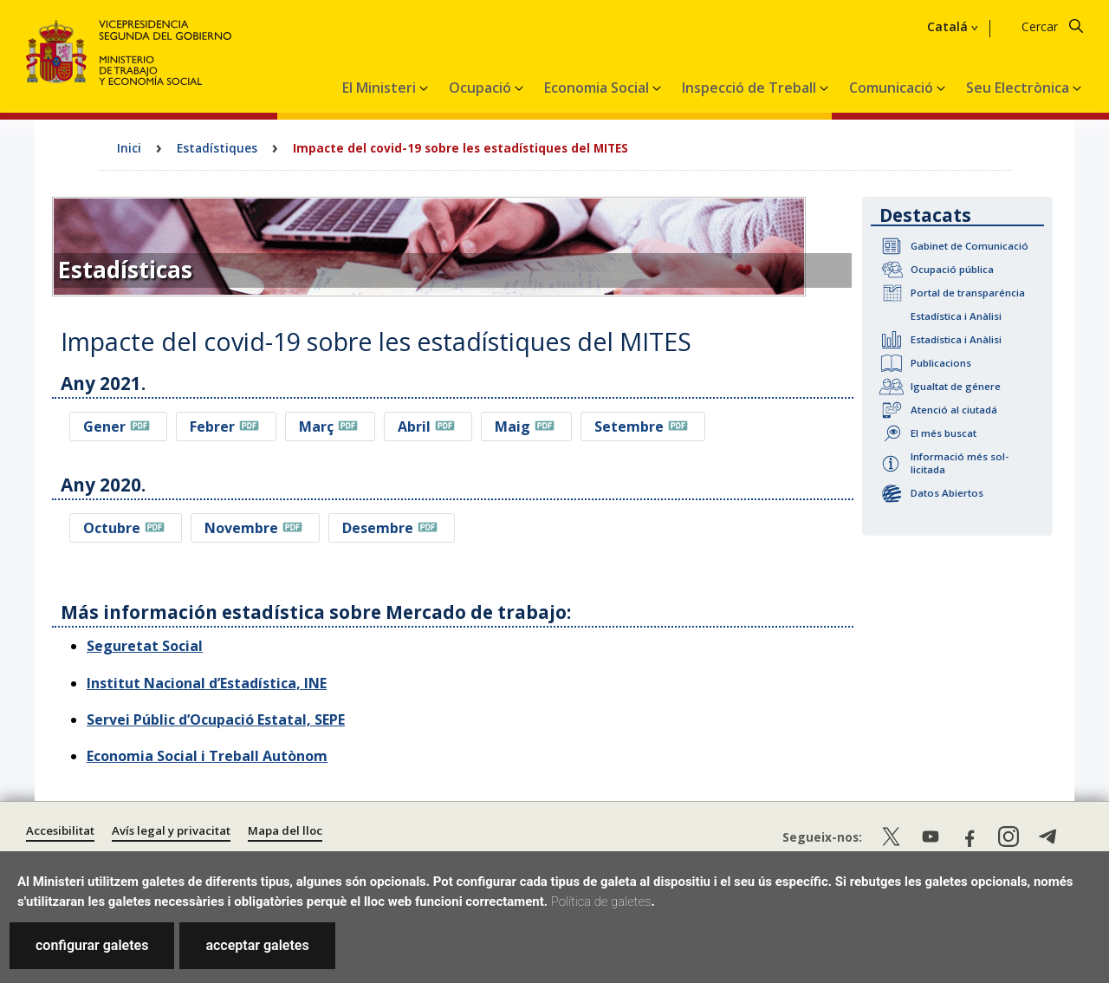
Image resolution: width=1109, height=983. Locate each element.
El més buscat (943, 432)
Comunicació (893, 87)
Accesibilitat (60, 830)
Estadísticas (125, 269)
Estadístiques (217, 148)
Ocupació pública (952, 269)
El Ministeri (380, 87)
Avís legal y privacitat (171, 830)
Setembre (629, 426)
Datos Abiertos (947, 492)
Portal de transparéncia (968, 292)
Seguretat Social (145, 645)
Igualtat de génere (956, 386)
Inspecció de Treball (751, 87)
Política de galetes (601, 901)
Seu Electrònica (1019, 87)
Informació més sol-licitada (959, 463)
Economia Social (598, 87)
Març (316, 426)
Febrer (212, 426)
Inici (129, 148)
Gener (104, 426)
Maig (512, 426)
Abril (414, 426)
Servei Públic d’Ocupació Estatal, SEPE (216, 719)
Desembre (377, 527)
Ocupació (482, 87)
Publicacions (941, 362)
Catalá (947, 27)
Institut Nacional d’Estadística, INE (207, 683)
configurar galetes (92, 945)
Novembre (241, 527)
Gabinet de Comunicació (969, 245)
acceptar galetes (256, 945)
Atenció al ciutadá (954, 409)
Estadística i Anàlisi (956, 315)
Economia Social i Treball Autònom (207, 755)
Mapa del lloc (285, 830)
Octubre (111, 527)
